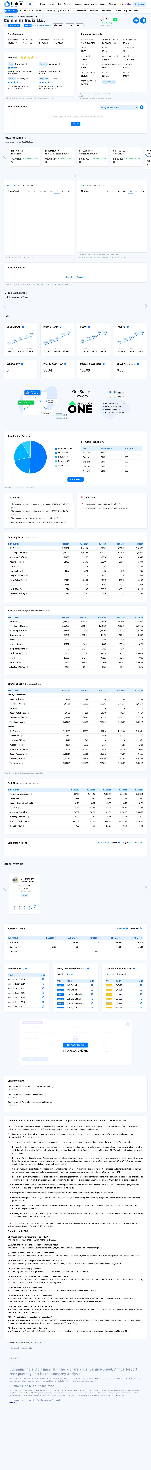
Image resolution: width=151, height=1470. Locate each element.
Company (13, 16)
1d (28, 191)
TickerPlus (125, 4)
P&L (70, 10)
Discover (112, 4)
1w (34, 191)
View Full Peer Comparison (75, 277)
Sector (103, 4)
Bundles (78, 4)
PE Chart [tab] (86, 185)
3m (45, 191)
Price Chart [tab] (13, 185)
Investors (118, 10)
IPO (59, 4)
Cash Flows (93, 10)
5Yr (69, 191)
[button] (119, 107)
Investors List (75, 479)
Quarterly (61, 10)
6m (51, 191)
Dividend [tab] (103, 843)
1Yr (57, 191)
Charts (23, 10)
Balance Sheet (80, 10)
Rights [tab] (127, 843)
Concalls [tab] (110, 974)
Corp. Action (106, 10)
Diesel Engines (45, 25)
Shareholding (49, 10)
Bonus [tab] (116, 843)
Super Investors (90, 4)
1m (39, 191)
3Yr (63, 191)
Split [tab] (138, 843)
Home (42, 4)
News (136, 10)
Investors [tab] (136, 928)
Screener (67, 4)
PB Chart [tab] (99, 185)
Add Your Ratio (109, 82)
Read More (13, 1402)
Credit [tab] (60, 974)
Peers (31, 10)
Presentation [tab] (122, 974)
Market (51, 4)
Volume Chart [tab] (30, 185)
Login (75, 123)
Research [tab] (70, 974)
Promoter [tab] (122, 928)
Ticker (6, 16)
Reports (127, 10)
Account (140, 4)
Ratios (38, 10)
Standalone (12, 11)
